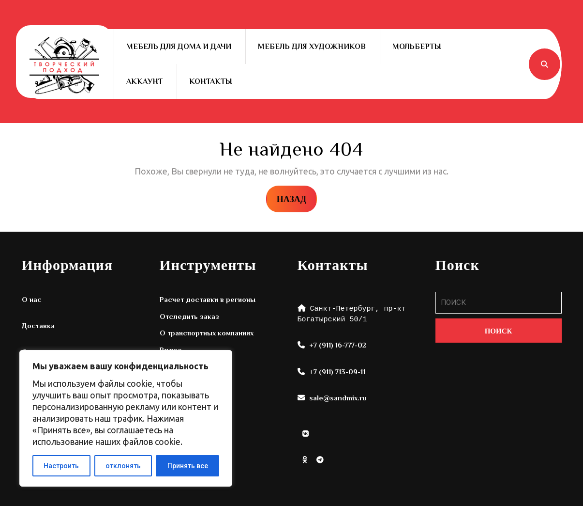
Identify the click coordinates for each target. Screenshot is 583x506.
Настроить (61, 466)
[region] (125, 418)
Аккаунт (144, 81)
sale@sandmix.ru (338, 398)
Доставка (38, 325)
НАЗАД (297, 198)
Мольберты (416, 46)
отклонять (123, 466)
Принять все (187, 466)
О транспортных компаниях (207, 333)
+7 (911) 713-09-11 (337, 371)
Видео (171, 350)
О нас (32, 299)
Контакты (210, 81)
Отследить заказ (189, 316)
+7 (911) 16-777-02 (337, 345)
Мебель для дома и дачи (178, 46)
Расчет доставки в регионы (207, 299)
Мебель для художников (312, 46)
